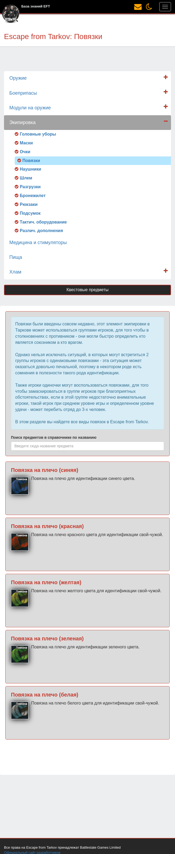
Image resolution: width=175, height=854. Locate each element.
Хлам (15, 272)
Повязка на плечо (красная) (47, 526)
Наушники (30, 169)
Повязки (31, 160)
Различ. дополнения (41, 230)
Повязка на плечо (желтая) (46, 582)
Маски (26, 143)
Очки (25, 151)
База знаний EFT (35, 6)
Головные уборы (38, 134)
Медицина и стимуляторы (38, 242)
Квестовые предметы (87, 289)
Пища (15, 257)
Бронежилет (33, 195)
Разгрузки (30, 186)
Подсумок (30, 213)
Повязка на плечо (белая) (44, 695)
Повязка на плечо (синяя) (44, 470)
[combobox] (87, 446)
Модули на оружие (30, 107)
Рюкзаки (29, 204)
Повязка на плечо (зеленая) (47, 638)
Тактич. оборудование (43, 222)
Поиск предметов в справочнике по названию (53, 437)
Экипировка (22, 122)
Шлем (26, 178)
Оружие (18, 78)
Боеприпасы (23, 93)
